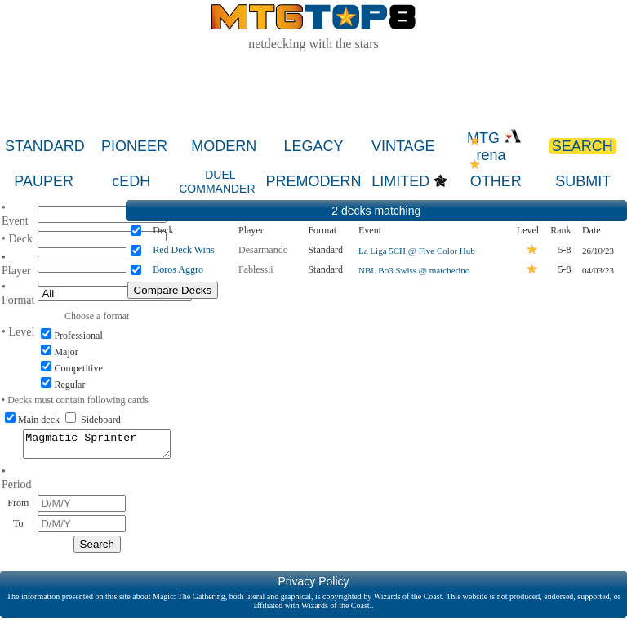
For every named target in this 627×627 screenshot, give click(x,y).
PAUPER (43, 181)
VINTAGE (403, 146)
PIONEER (134, 146)
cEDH (131, 181)
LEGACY (314, 146)
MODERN (223, 146)
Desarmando (263, 250)
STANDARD (45, 146)
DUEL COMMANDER (217, 181)
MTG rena (494, 146)
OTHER (496, 181)
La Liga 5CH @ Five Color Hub (416, 251)
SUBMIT (583, 181)
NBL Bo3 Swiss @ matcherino (413, 270)
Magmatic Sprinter (97, 446)
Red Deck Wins (183, 250)
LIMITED (400, 181)
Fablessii (255, 269)
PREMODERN (313, 181)
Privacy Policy (313, 586)
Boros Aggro (178, 269)
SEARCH (582, 146)
